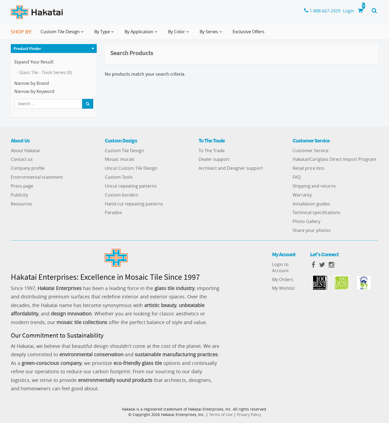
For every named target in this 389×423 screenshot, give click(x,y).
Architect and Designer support (231, 168)
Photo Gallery (306, 221)
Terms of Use (221, 414)
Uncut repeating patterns (131, 186)
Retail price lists (308, 168)
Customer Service (310, 151)
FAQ (297, 177)
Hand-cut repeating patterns (134, 204)
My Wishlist (283, 288)
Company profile (28, 168)
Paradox (113, 212)
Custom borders (121, 195)
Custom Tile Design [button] (63, 34)
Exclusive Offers (248, 32)
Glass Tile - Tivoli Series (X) (45, 72)
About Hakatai (25, 151)
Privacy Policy (249, 414)
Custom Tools (119, 177)
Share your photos (312, 230)
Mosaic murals (120, 159)
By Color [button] (179, 34)
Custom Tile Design (124, 151)
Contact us (22, 159)
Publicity (19, 195)
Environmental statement (37, 177)
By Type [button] (105, 34)
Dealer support (214, 159)
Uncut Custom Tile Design (131, 168)
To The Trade (212, 151)
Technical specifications (316, 212)
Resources (21, 204)
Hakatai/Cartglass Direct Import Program (334, 159)
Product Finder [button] (27, 48)
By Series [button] (212, 34)
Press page (22, 186)
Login (348, 11)
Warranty (302, 195)
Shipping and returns (314, 186)
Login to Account (280, 267)
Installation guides (311, 204)
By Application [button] (142, 34)
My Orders (282, 279)
